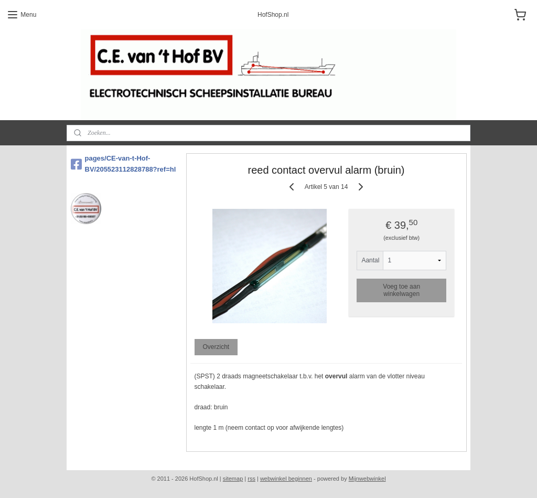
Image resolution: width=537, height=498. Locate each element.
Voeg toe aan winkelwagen (401, 290)
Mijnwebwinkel (367, 478)
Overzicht (215, 347)
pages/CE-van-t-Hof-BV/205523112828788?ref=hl (123, 163)
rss (251, 478)
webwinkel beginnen (286, 478)
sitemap (233, 478)
